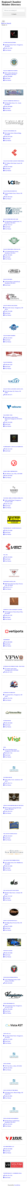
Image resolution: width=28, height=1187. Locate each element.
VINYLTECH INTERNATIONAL (10, 977)
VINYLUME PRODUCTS (8, 1003)
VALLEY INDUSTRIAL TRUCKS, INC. (12, 249)
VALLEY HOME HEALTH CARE (10, 219)
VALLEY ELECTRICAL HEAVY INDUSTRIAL (13, 160)
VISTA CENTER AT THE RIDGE (10, 1090)
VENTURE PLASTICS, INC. (9, 581)
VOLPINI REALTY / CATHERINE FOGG (12, 1173)
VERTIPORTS (6, 639)
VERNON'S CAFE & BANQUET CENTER (12, 609)
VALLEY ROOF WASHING (9, 335)
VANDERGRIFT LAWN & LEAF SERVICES (13, 446)
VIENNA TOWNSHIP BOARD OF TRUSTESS (13, 805)
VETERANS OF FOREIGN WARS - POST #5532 (13, 666)
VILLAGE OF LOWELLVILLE (10, 833)
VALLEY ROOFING (7, 362)
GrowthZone (17, 1185)
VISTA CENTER (7, 1063)
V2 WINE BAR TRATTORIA (9, 42)
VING (4, 747)
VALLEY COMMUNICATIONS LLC (11, 100)
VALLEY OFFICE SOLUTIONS (10, 305)
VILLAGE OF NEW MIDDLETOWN (11, 860)
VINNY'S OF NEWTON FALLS (10, 920)
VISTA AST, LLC (7, 1033)
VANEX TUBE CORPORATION (10, 471)
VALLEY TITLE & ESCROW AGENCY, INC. (13, 389)
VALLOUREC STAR (7, 415)
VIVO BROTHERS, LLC (8, 1146)
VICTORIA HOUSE (7, 777)
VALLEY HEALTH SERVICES (10, 191)
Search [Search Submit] (14, 14)
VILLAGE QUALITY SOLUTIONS (11, 890)
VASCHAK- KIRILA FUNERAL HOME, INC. (13, 498)
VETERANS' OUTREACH (9, 692)
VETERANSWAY (7, 720)
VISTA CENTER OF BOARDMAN (10, 1118)
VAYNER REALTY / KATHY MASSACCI (12, 528)
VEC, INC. (5, 554)
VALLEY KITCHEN (7, 279)
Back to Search (6, 23)
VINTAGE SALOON (7, 950)
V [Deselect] (3, 21)
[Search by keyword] (14, 10)
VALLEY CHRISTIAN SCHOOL (10, 70)
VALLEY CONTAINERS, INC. (10, 130)
